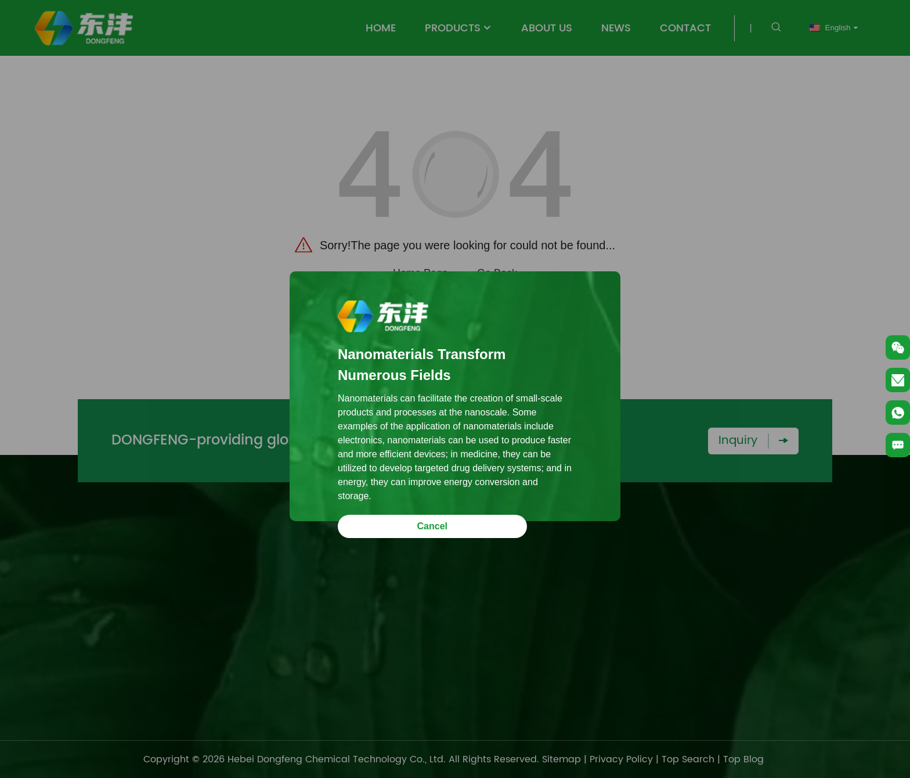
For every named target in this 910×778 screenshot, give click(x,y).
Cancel (432, 526)
